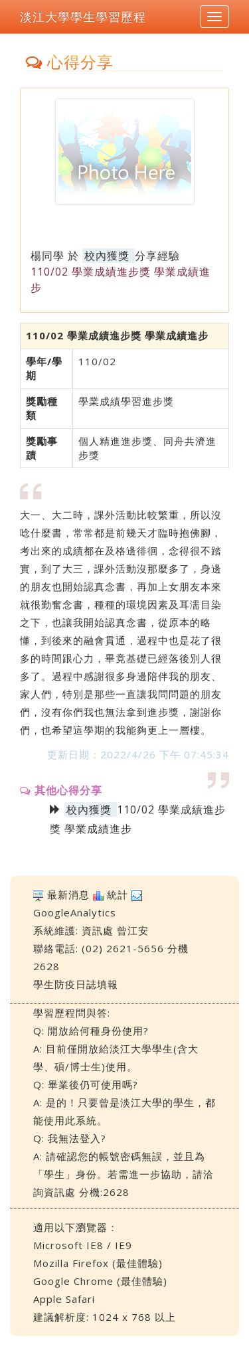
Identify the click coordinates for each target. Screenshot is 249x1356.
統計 (117, 894)
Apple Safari (64, 1299)
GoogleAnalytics (74, 912)
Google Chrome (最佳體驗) (100, 1281)
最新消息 (68, 894)
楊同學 (47, 255)
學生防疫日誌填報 (75, 984)
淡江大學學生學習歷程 (83, 17)
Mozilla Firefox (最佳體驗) (98, 1263)
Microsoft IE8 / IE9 (82, 1245)
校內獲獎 (106, 255)
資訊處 (98, 930)
